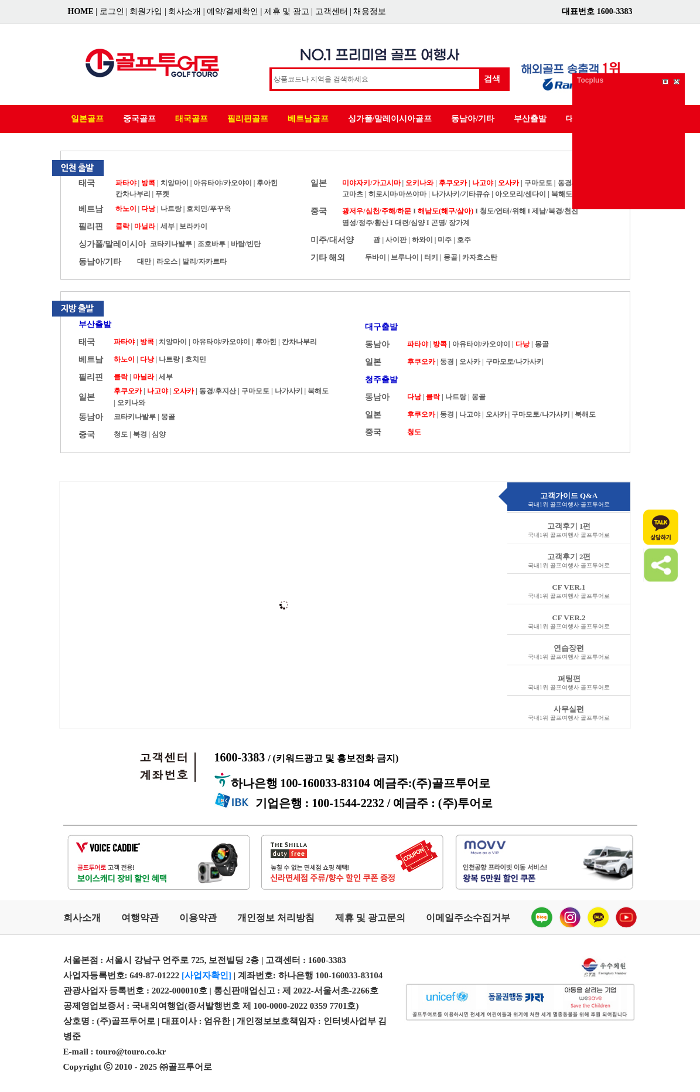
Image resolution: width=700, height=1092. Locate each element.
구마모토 (538, 183)
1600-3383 (306, 757)
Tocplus (590, 80)
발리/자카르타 (204, 261)
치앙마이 (175, 183)
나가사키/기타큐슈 (461, 194)
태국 (86, 183)
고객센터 (331, 11)
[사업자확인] (206, 975)
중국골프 (139, 118)
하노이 (125, 209)
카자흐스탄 (479, 257)
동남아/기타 (472, 118)
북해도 (561, 194)
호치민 (195, 359)
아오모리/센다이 (520, 194)
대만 (144, 261)
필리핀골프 (247, 118)
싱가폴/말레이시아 (112, 244)
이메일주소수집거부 (468, 918)
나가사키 (289, 391)
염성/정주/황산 (365, 223)
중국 (318, 211)
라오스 (166, 261)
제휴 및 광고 (286, 11)
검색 (492, 78)
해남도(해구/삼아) (445, 211)
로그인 (112, 11)
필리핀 (90, 226)
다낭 (148, 209)
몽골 (450, 257)
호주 (464, 240)
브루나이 (405, 257)
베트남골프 (308, 118)
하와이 (422, 240)
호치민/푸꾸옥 (208, 209)
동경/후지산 (217, 391)
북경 (140, 434)
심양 (159, 434)
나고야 (482, 183)
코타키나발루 (171, 244)
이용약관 (198, 918)
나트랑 (171, 209)
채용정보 (369, 11)
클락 (122, 226)
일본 (318, 183)
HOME (81, 11)
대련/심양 (410, 223)
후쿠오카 (453, 183)
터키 (431, 257)
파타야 (125, 183)
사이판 (396, 240)
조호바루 (211, 244)
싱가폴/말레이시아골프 (390, 118)
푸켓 (162, 194)
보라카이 (193, 226)
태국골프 (191, 118)
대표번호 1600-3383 (597, 11)
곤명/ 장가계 (450, 223)
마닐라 (144, 226)
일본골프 (87, 118)
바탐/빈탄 (246, 244)
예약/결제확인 (232, 11)
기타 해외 (328, 257)
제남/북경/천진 (555, 211)
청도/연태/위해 (503, 211)
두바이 (375, 257)
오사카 (508, 183)
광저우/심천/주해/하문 (376, 211)
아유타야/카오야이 (222, 183)
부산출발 (530, 118)
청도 (121, 434)
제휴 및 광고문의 (370, 918)
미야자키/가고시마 (371, 183)
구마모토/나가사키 (515, 362)
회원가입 (145, 11)
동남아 (90, 417)
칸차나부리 (133, 194)
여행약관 (140, 918)
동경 (447, 362)
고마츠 (352, 194)
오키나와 (419, 183)
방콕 (148, 183)
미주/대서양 (332, 240)
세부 (168, 226)
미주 (445, 240)
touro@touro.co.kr (130, 1051)
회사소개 (184, 11)
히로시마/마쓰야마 (398, 194)
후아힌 (267, 183)
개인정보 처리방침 (276, 918)
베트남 (90, 209)
